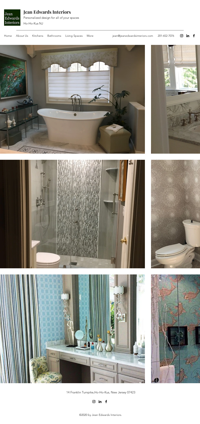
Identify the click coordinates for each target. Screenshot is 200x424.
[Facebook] (194, 36)
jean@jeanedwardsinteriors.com (132, 36)
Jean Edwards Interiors (47, 12)
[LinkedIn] (188, 36)
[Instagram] (182, 36)
